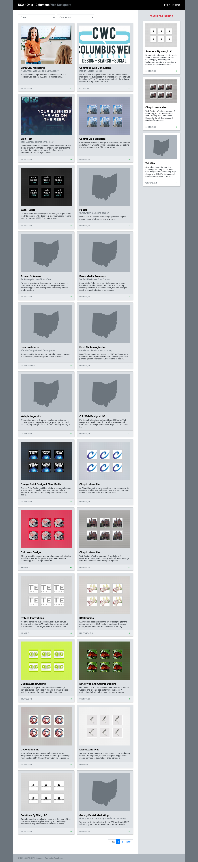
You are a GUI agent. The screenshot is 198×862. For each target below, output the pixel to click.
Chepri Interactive (89, 484)
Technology (38, 858)
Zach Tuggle (28, 209)
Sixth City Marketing (33, 67)
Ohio (30, 5)
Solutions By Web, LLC (34, 815)
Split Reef (26, 138)
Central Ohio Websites (92, 138)
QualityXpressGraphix (33, 683)
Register (176, 5)
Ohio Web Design (31, 552)
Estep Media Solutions (92, 276)
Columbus (53, 5)
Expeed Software (31, 276)
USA (21, 5)
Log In (167, 5)
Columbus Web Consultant (95, 67)
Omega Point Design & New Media (41, 484)
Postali (83, 209)
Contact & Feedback (54, 858)
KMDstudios (86, 618)
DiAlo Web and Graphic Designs (97, 683)
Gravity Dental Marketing (94, 815)
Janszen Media (30, 347)
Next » (128, 841)
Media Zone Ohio (89, 749)
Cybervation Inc (30, 749)
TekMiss (150, 163)
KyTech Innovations (32, 618)
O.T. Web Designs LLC (92, 416)
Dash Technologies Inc (92, 347)
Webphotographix (31, 416)
